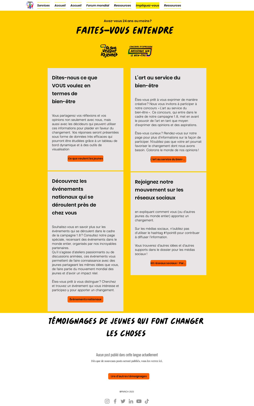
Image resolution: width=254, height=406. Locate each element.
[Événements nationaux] (85, 299)
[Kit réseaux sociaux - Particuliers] (168, 263)
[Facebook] (115, 401)
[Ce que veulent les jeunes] (85, 158)
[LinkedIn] (131, 401)
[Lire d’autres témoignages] (128, 376)
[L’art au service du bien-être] (168, 159)
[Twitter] (123, 401)
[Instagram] (107, 401)
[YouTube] (139, 401)
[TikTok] (147, 401)
